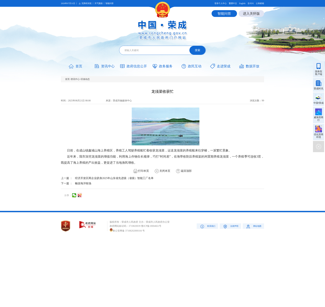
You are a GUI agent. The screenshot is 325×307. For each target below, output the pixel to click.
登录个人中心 (220, 3)
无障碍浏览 (85, 3)
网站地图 (253, 226)
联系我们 (207, 226)
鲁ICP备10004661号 (151, 226)
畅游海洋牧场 (83, 183)
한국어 (251, 3)
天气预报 (98, 3)
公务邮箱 (260, 3)
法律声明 (230, 226)
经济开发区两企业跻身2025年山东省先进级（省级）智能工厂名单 (114, 178)
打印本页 (141, 170)
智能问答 (109, 3)
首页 (67, 79)
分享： (67, 195)
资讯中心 (75, 79)
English (242, 3)
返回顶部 (184, 170)
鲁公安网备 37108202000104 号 (127, 230)
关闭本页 (162, 170)
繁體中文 (233, 3)
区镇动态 (85, 79)
